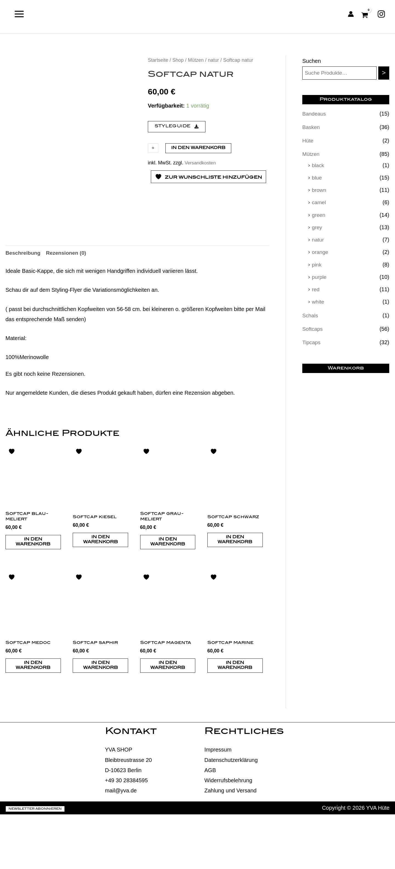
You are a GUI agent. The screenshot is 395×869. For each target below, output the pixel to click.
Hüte (308, 141)
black (318, 165)
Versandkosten (201, 163)
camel (319, 202)
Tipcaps (311, 341)
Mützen (197, 60)
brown (319, 190)
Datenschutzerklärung (231, 814)
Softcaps (313, 328)
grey (317, 227)
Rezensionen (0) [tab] (68, 305)
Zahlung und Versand (230, 845)
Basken (311, 127)
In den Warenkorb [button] (33, 595)
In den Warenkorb (198, 148)
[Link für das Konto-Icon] (351, 14)
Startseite (158, 60)
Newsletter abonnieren (35, 863)
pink (317, 264)
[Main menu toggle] (19, 14)
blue (317, 178)
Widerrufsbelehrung (228, 835)
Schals (310, 315)
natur (216, 60)
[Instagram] (381, 14)
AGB (210, 825)
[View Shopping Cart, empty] (365, 14)
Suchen (311, 61)
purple (319, 276)
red (316, 289)
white (318, 301)
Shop (179, 60)
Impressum (218, 804)
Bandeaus (314, 114)
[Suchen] (383, 73)
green (319, 215)
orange (320, 252)
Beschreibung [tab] (23, 305)
